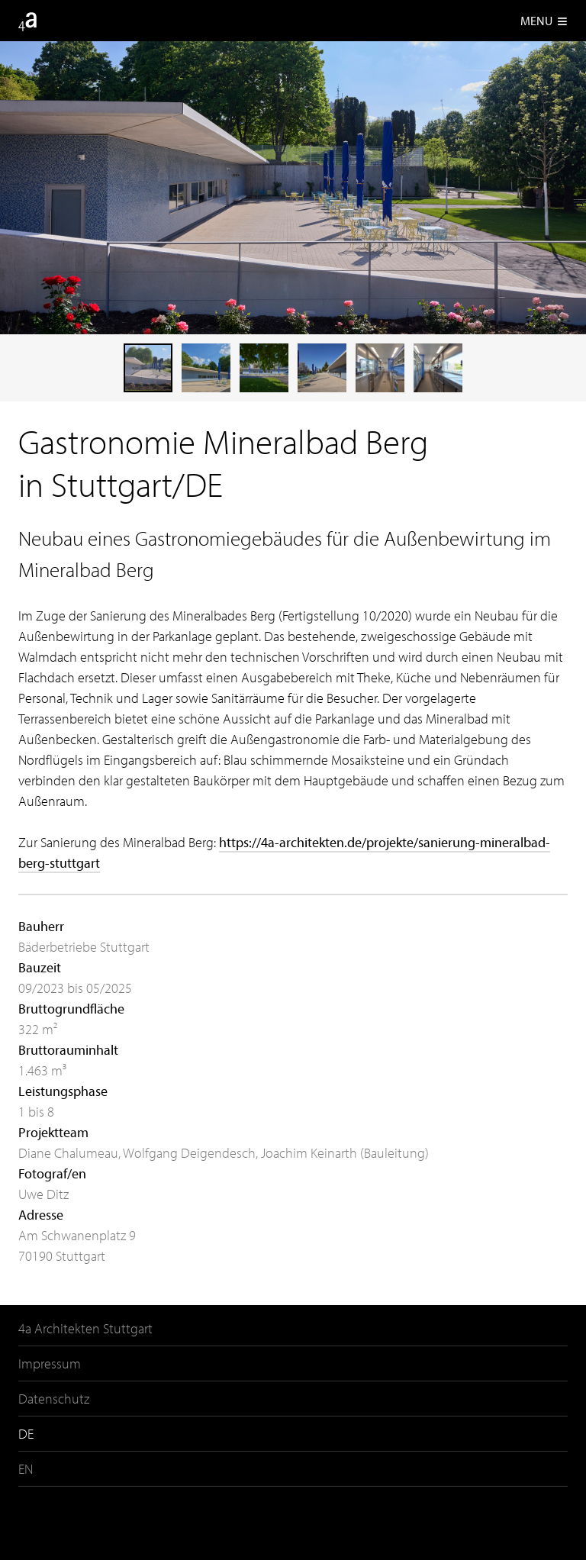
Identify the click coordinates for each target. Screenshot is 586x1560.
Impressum (49, 1363)
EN (25, 1469)
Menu (544, 20)
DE (26, 1433)
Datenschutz (53, 1398)
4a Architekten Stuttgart (85, 1328)
